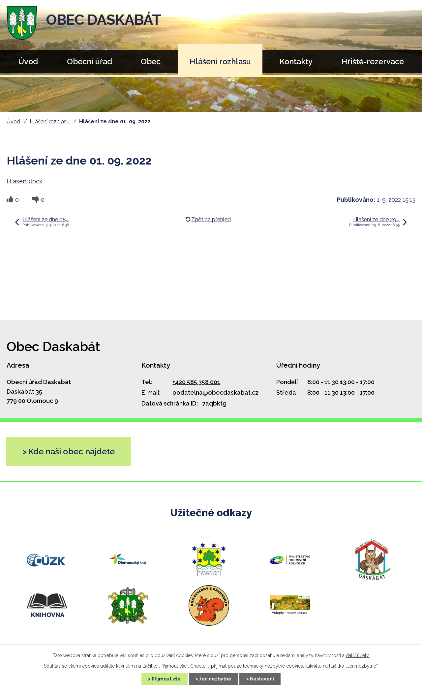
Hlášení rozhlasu (220, 61)
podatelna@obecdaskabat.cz (215, 392)
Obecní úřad (89, 61)
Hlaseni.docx (24, 181)
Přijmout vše (165, 678)
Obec (151, 61)
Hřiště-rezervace (373, 61)
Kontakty (296, 61)
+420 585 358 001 (196, 381)
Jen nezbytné (215, 678)
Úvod (28, 61)
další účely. (358, 655)
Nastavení (262, 678)
